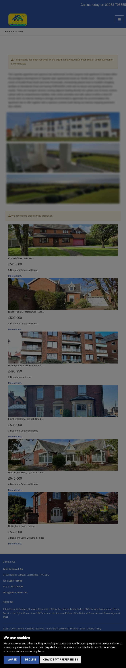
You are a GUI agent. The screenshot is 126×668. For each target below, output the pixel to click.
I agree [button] (12, 659)
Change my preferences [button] (60, 659)
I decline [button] (30, 659)
